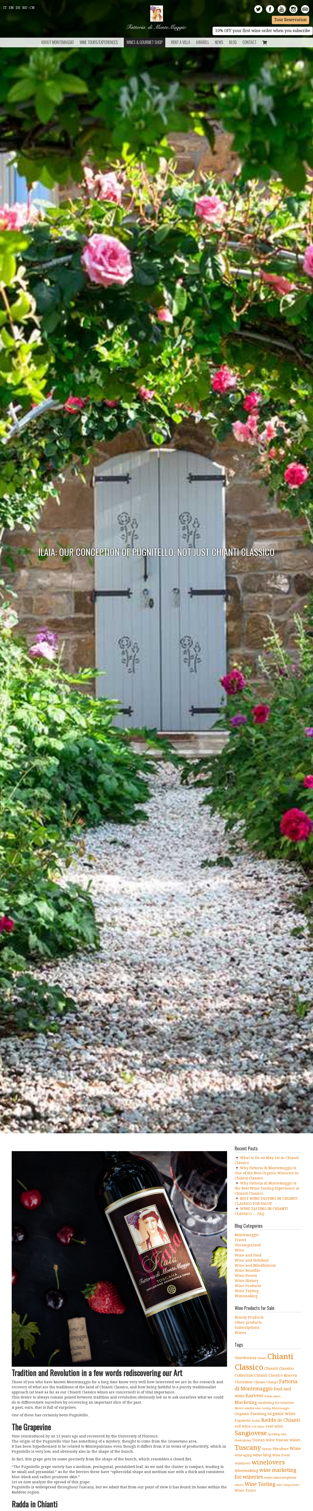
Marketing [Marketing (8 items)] (246, 1402)
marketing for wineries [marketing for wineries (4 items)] (276, 1403)
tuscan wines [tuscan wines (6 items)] (288, 1440)
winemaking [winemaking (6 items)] (246, 1470)
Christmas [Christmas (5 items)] (244, 1382)
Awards (202, 42)
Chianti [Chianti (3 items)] (261, 1358)
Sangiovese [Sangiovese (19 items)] (251, 1433)
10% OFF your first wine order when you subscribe (262, 31)
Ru (24, 8)
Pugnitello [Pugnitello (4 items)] (243, 1420)
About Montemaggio (57, 42)
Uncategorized (248, 1245)
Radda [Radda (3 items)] (256, 1420)
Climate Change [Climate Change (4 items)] (266, 1382)
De (18, 8)
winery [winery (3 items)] (239, 1485)
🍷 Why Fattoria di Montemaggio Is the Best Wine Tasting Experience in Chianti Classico (267, 1188)
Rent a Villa (180, 42)
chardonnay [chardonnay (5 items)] (245, 1358)
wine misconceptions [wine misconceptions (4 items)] (280, 1477)
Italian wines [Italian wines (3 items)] (272, 1396)
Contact (250, 42)
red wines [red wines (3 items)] (258, 1426)
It (5, 8)
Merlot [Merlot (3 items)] (239, 1408)
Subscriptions (247, 1327)
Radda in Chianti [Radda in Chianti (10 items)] (280, 1420)
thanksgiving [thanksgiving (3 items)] (243, 1440)
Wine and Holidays (252, 1260)
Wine (239, 1250)
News (219, 42)
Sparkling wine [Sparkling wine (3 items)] (277, 1434)
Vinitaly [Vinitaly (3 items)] (267, 1449)
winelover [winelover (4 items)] (242, 1463)
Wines (240, 1333)
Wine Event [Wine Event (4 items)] (281, 1455)
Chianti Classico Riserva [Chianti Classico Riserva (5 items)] (275, 1375)
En (11, 8)
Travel (240, 1240)
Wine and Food (248, 1255)
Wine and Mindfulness (255, 1265)
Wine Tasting (247, 1291)
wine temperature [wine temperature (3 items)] (288, 1485)
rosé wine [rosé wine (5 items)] (274, 1426)
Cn (32, 8)
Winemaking (246, 1296)
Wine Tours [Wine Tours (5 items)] (245, 1490)
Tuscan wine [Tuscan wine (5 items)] (263, 1440)
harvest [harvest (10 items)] (254, 1395)
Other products (248, 1322)
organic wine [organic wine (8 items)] (281, 1413)
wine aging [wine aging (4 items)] (243, 1455)
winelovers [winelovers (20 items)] (268, 1462)
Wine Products (248, 1286)
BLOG (233, 42)
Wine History (246, 1281)
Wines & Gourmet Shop (144, 42)
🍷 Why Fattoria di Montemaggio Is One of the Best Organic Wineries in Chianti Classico (267, 1173)
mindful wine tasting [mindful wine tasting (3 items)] (258, 1408)
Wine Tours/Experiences (99, 42)
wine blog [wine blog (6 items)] (262, 1455)
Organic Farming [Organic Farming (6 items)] (250, 1413)
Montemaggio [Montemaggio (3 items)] (281, 1408)
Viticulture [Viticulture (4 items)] (281, 1449)
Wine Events (246, 1276)
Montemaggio (247, 1235)
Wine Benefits (247, 1270)
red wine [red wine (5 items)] (243, 1426)
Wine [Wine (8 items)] (295, 1448)
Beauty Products (249, 1317)
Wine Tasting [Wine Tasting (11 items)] (260, 1484)
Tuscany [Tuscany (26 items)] (248, 1447)
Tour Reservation (290, 20)
